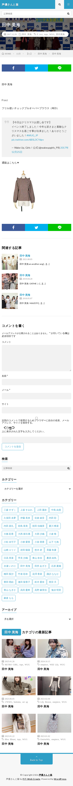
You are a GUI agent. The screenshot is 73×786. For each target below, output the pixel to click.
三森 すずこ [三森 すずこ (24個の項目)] (10, 509)
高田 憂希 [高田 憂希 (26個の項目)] (25, 589)
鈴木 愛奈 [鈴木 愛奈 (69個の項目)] (39, 581)
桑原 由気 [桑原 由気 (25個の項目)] (51, 557)
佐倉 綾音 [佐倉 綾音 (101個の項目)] (39, 517)
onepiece (44, 664)
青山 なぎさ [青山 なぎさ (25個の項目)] (10, 589)
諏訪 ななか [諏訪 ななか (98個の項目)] (53, 573)
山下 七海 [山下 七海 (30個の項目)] (54, 541)
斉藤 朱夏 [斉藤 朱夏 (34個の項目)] (51, 549)
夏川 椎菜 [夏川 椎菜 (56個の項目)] (54, 525)
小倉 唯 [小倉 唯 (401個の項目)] (52, 533)
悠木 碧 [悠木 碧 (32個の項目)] (38, 549)
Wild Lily (54, 664)
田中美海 (60, 34)
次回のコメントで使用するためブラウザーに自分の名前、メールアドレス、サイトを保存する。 (35, 421)
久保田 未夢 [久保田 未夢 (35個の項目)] (10, 517)
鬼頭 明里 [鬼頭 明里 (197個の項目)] (56, 589)
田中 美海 (27, 34)
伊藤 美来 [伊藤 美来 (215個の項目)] (25, 517)
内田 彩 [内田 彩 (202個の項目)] (52, 517)
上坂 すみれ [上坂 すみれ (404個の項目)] (26, 509)
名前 (5, 376)
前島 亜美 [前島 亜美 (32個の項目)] (23, 525)
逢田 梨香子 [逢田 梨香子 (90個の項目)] (24, 581)
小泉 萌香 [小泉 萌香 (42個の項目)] (39, 541)
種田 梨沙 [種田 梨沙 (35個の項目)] (9, 573)
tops (46, 34)
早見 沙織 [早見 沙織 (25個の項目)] (23, 557)
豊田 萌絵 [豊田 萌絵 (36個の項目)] (9, 581)
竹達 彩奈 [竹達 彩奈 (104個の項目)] (23, 573)
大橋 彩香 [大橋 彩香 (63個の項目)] (9, 533)
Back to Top (36, 760)
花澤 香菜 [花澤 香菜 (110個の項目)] (37, 573)
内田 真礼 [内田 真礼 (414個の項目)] (9, 525)
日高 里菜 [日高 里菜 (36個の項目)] (9, 557)
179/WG (8, 702)
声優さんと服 (45, 775)
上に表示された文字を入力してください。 (24, 431)
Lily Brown (46, 702)
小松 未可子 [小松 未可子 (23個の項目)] (10, 541)
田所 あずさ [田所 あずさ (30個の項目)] (41, 565)
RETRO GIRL (11, 664)
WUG (51, 34)
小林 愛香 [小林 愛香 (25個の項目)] (25, 541)
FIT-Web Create (31, 779)
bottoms (17, 702)
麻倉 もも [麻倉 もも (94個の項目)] (9, 597)
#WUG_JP (32, 135)
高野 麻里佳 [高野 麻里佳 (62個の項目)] (41, 589)
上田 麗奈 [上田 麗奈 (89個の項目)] (42, 509)
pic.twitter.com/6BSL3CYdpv (28, 139)
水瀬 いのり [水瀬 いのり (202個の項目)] (10, 565)
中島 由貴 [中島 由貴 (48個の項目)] (56, 509)
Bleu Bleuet (10, 739)
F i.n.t (39, 34)
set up (25, 702)
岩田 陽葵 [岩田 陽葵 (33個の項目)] (25, 549)
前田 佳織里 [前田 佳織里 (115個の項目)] (38, 525)
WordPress (60, 779)
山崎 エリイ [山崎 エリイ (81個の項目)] (10, 549)
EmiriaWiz (45, 739)
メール (6, 390)
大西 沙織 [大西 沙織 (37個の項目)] (39, 533)
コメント (6, 342)
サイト (5, 404)
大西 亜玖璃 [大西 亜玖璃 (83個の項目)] (24, 533)
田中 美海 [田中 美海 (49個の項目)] (25, 565)
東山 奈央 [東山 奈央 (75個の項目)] (37, 557)
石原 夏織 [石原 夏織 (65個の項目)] (56, 565)
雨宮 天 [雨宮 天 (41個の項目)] (52, 581)
